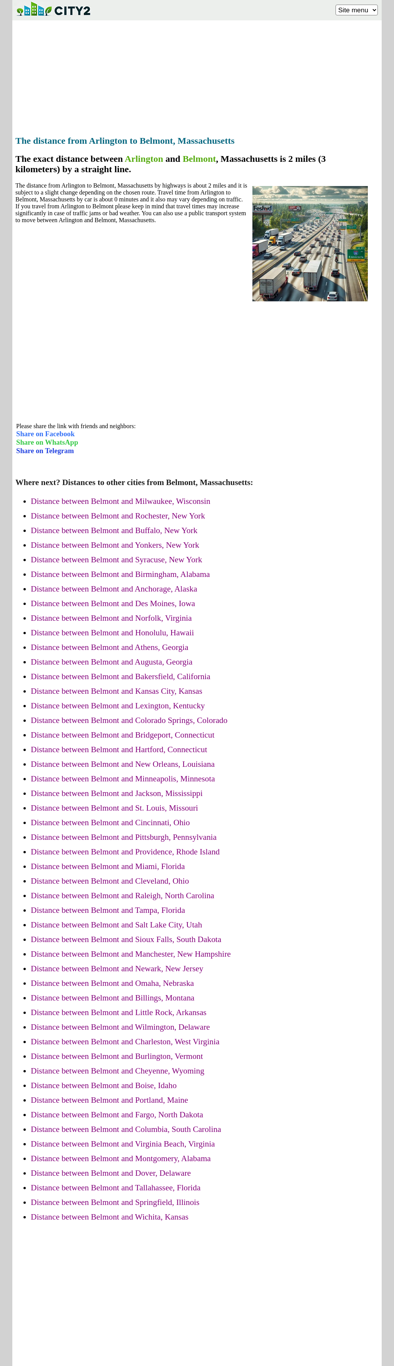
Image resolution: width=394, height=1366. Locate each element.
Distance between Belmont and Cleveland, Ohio (110, 881)
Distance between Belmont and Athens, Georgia (109, 647)
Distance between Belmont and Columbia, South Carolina (126, 1129)
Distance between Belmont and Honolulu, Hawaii (112, 632)
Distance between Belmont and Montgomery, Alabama (121, 1158)
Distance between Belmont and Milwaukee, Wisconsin (120, 501)
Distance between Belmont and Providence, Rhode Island (125, 851)
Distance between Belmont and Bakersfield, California (120, 676)
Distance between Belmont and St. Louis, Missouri (114, 808)
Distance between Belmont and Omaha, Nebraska (112, 983)
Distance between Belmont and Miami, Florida (108, 866)
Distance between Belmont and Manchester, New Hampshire (131, 954)
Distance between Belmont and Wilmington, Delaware (120, 1027)
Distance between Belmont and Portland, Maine (109, 1100)
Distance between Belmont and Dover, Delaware (111, 1173)
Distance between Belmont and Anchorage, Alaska (114, 588)
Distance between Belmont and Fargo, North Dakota (117, 1114)
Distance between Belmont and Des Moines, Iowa (113, 603)
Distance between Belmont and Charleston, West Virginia (125, 1041)
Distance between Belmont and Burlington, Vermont (117, 1056)
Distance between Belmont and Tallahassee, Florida (115, 1187)
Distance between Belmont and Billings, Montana (112, 997)
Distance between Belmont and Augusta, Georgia (111, 661)
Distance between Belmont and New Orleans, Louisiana (123, 764)
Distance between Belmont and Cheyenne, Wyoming (117, 1070)
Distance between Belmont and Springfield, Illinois (115, 1202)
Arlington (144, 159)
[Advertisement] (197, 76)
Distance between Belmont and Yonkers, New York (115, 545)
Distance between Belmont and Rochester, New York (118, 515)
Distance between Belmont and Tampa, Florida (108, 910)
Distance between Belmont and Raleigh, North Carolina (122, 895)
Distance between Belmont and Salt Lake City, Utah (116, 924)
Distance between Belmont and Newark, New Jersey (117, 968)
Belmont (199, 159)
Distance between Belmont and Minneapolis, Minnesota (123, 778)
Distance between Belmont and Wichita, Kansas (110, 1216)
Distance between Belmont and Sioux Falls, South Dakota (126, 939)
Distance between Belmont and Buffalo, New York (114, 530)
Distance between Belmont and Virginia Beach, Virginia (123, 1143)
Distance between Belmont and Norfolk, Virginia (111, 618)
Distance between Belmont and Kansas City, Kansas (116, 691)
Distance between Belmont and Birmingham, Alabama (120, 574)
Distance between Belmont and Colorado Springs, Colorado (129, 720)
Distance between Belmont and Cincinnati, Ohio (110, 822)
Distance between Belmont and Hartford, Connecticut (119, 749)
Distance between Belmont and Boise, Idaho (104, 1085)
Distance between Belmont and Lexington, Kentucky (118, 705)
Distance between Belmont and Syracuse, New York (116, 559)
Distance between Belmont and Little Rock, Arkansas (119, 1012)
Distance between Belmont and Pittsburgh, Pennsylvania (124, 837)
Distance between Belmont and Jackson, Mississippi (117, 793)
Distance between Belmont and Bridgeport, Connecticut (122, 735)
